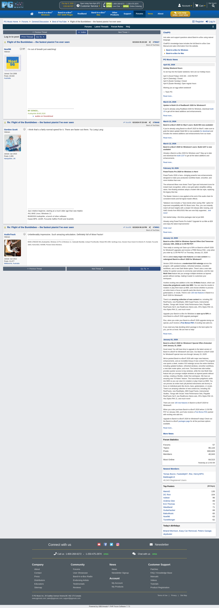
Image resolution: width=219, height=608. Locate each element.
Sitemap (38, 587)
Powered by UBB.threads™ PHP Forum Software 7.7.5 (109, 606)
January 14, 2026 (170, 238)
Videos (153, 580)
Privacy (174, 595)
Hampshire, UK (10, 159)
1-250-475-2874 (132, 4)
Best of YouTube (59, 22)
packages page (184, 421)
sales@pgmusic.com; (55, 598)
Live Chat (116, 6)
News (114, 569)
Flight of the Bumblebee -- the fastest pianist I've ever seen (38, 42)
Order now (167, 228)
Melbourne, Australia (11, 263)
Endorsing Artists (81, 580)
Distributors (39, 580)
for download (205, 131)
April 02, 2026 (169, 65)
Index (82, 32)
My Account (117, 583)
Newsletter (162, 544)
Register (198, 21)
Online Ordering (136, 6)
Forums (25, 22)
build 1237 (181, 156)
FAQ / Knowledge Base (161, 573)
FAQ (128, 27)
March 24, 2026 (169, 102)
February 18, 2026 (171, 168)
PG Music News (170, 59)
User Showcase (80, 573)
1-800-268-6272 (118, 4)
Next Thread (124, 32)
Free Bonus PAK (187, 323)
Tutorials (154, 584)
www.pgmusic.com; (39, 598)
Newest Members (171, 469)
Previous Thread (39, 32)
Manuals (154, 576)
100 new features (197, 293)
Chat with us (144, 554)
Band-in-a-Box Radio (82, 576)
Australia (7, 78)
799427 (156, 42)
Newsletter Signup (120, 573)
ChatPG (166, 32)
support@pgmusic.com (71, 598)
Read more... (168, 96)
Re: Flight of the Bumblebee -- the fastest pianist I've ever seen (40, 122)
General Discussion (40, 22)
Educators (39, 584)
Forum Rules (117, 27)
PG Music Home (11, 22)
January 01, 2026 (170, 340)
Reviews (77, 587)
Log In (210, 21)
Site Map (183, 595)
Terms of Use (162, 595)
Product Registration (159, 587)
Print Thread (27, 37)
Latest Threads (102, 27)
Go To (40, 37)
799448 (156, 122)
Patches (154, 569)
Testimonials (79, 584)
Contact (38, 573)
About (37, 569)
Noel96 (127, 122)
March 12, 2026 (169, 121)
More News (168, 434)
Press (37, 576)
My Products (117, 586)
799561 (156, 227)
